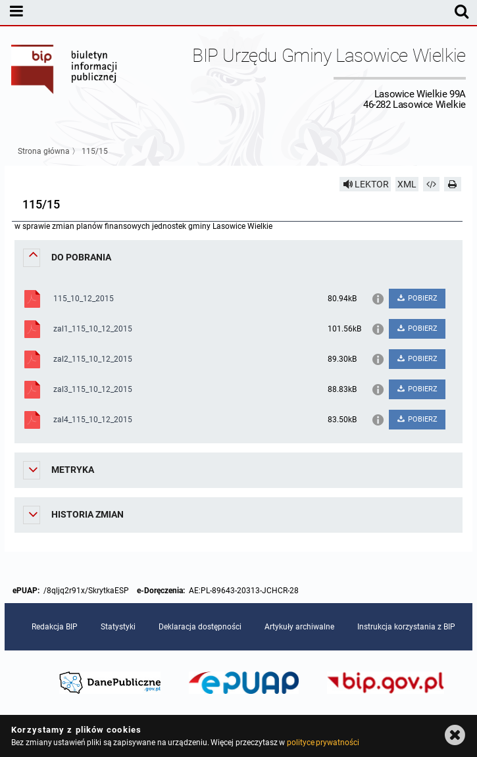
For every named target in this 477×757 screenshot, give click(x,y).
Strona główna (44, 151)
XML (406, 184)
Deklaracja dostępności (200, 626)
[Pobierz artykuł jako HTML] (431, 184)
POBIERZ (417, 298)
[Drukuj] (452, 184)
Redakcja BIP (55, 626)
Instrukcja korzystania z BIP (406, 626)
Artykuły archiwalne (299, 626)
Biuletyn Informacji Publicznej (64, 77)
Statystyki (118, 626)
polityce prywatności (323, 742)
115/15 (95, 151)
